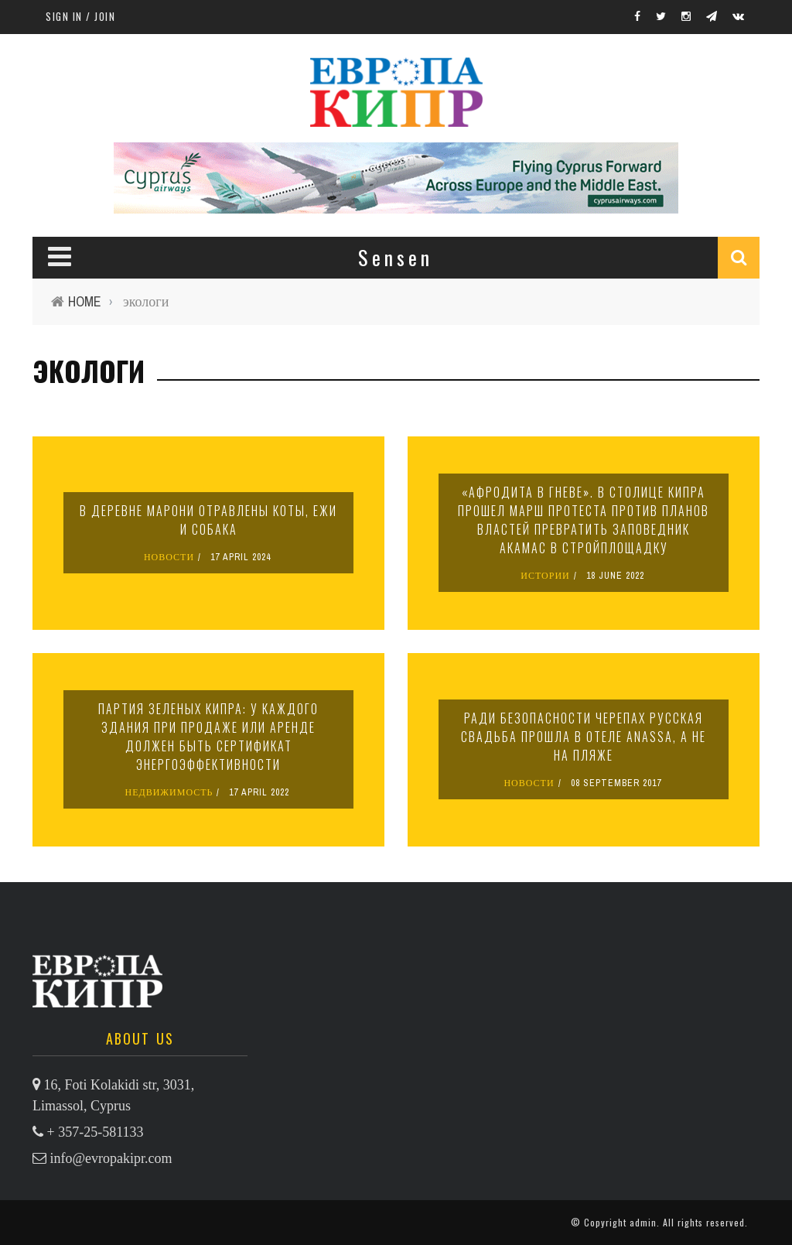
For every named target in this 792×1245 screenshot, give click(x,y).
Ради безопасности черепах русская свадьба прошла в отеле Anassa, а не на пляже (583, 736)
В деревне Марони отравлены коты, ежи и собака (208, 520)
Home (84, 301)
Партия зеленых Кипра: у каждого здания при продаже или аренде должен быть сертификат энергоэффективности (208, 736)
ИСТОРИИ (545, 575)
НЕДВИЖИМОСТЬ (169, 792)
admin (643, 1222)
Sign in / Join (80, 16)
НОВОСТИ (169, 557)
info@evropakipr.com (111, 1158)
